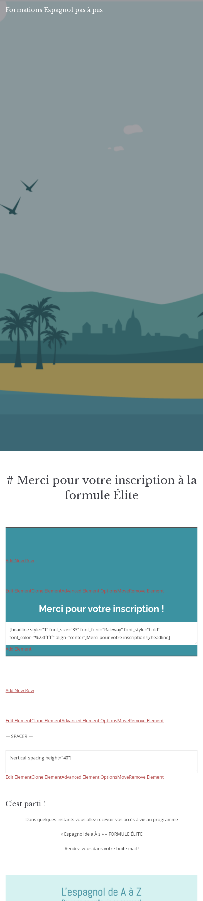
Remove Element (146, 591)
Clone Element (46, 591)
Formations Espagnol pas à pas (54, 10)
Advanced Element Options (89, 591)
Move (123, 591)
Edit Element (18, 591)
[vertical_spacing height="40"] (101, 761)
